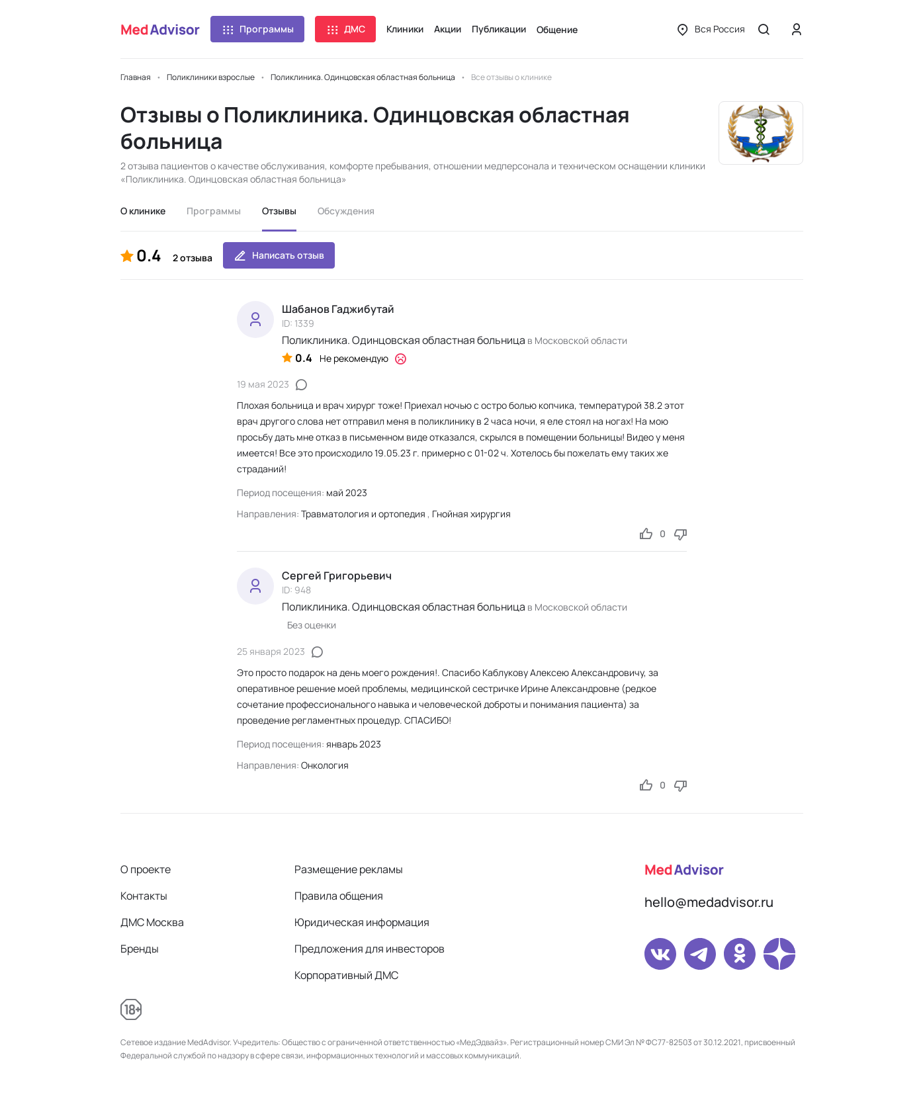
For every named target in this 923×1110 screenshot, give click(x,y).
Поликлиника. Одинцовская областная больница (403, 340)
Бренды (139, 948)
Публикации (499, 28)
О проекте (145, 869)
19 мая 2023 (263, 384)
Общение (557, 29)
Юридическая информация (361, 922)
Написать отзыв (279, 255)
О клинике (142, 210)
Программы (257, 29)
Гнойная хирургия (471, 513)
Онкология (325, 765)
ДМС (345, 29)
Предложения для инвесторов (369, 948)
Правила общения (338, 895)
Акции (447, 28)
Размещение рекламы (348, 869)
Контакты (143, 895)
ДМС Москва (152, 922)
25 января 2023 (271, 651)
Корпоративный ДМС (346, 975)
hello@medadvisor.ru (708, 902)
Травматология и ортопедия (363, 513)
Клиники (404, 28)
